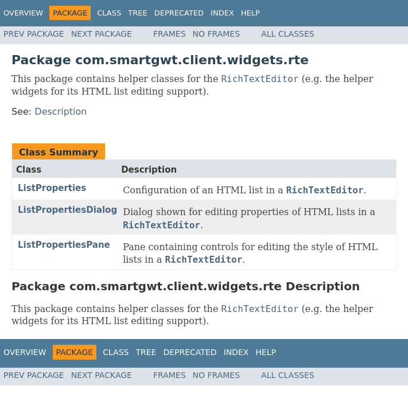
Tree (137, 13)
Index (222, 13)
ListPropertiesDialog (67, 210)
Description (60, 111)
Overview (23, 13)
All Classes (287, 33)
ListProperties (52, 188)
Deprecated (179, 13)
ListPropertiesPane (64, 245)
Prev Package (33, 33)
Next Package (101, 33)
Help (250, 13)
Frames (169, 33)
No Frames (216, 33)
